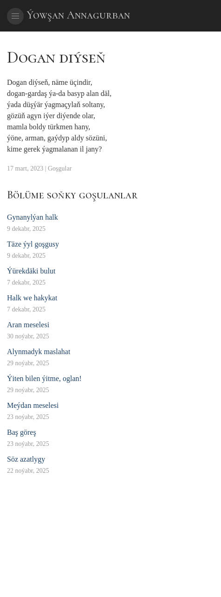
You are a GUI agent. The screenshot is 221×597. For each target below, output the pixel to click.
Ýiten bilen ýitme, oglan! (44, 378)
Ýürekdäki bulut (31, 271)
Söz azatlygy (26, 459)
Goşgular (60, 168)
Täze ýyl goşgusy (33, 244)
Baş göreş (21, 432)
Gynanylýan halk (32, 217)
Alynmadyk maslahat (38, 352)
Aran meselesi (28, 325)
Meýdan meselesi (33, 405)
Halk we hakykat (32, 298)
